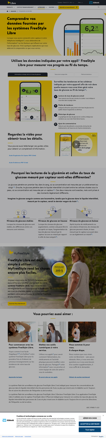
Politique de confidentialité (7, 436)
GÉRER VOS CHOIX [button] (90, 418)
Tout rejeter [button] (89, 430)
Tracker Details (28, 436)
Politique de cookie (19, 436)
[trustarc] (101, 436)
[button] (103, 415)
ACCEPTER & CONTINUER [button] (89, 424)
